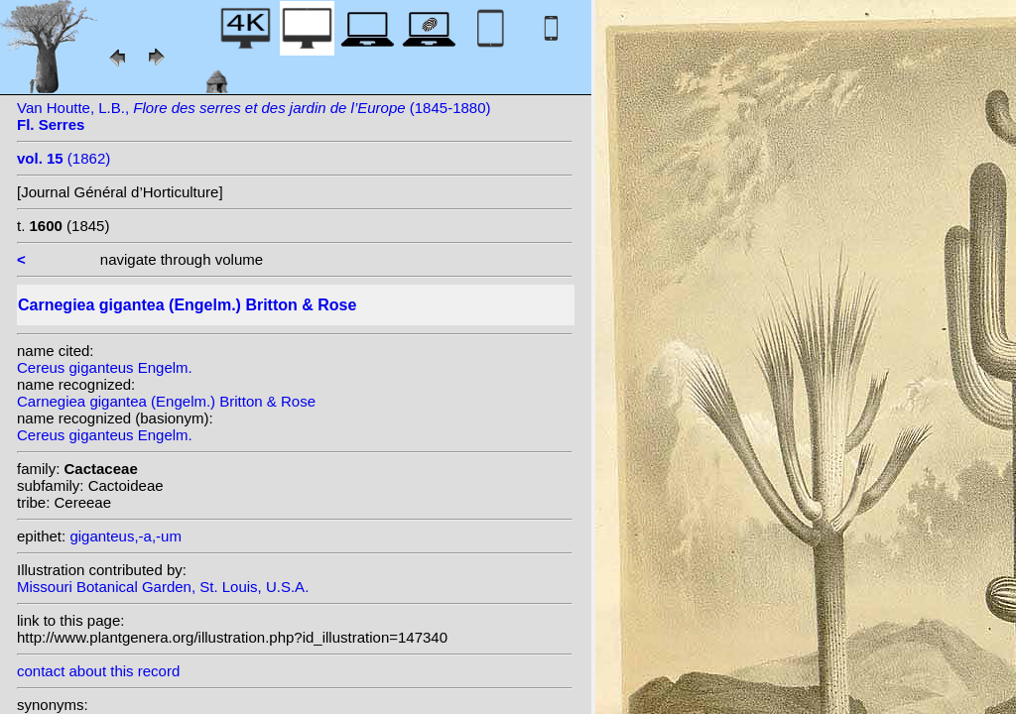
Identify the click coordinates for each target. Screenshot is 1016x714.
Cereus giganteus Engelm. (104, 367)
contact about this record (98, 670)
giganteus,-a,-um (125, 536)
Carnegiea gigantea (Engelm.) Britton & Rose (166, 401)
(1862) (63, 158)
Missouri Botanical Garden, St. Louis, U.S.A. (163, 586)
